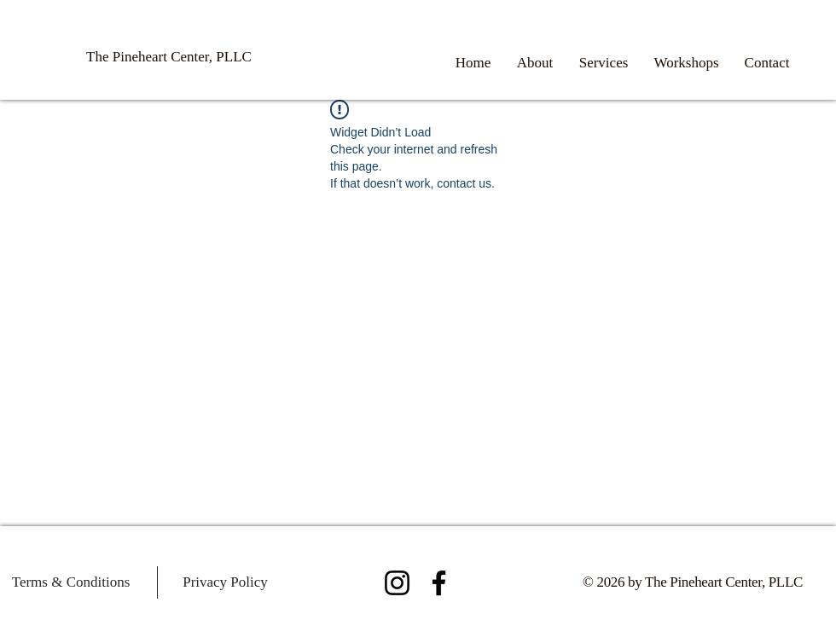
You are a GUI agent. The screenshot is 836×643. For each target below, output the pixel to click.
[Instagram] (397, 583)
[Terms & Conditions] (71, 582)
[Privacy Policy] (225, 582)
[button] (604, 63)
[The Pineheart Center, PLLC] (169, 57)
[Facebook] (439, 583)
